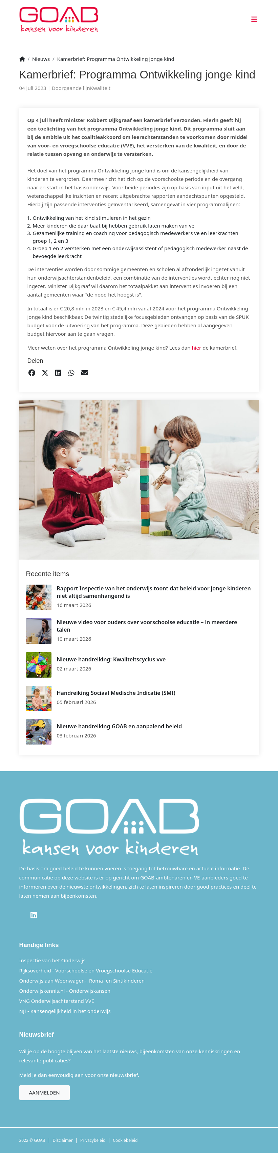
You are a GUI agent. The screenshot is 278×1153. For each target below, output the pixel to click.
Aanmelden (44, 1092)
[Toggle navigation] (253, 19)
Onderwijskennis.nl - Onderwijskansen (65, 990)
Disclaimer (63, 1140)
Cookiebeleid (125, 1140)
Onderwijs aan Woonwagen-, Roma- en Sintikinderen (82, 980)
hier (196, 347)
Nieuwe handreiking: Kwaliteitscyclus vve (111, 659)
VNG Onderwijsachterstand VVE (56, 1000)
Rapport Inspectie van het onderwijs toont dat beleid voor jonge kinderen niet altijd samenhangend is (154, 592)
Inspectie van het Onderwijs (52, 960)
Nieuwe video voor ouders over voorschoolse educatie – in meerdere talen (147, 625)
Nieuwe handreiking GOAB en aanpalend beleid (119, 726)
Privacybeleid (93, 1140)
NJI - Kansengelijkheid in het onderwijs (65, 1011)
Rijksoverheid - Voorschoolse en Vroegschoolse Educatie (86, 970)
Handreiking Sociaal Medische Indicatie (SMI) (116, 693)
